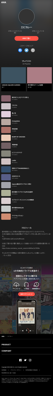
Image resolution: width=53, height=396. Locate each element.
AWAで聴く (26, 38)
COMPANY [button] (6, 351)
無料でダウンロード (26, 294)
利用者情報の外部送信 (32, 370)
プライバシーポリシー (16, 370)
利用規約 (4, 370)
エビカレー (10, 336)
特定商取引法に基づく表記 (9, 373)
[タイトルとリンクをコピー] (33, 50)
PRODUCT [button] (6, 344)
